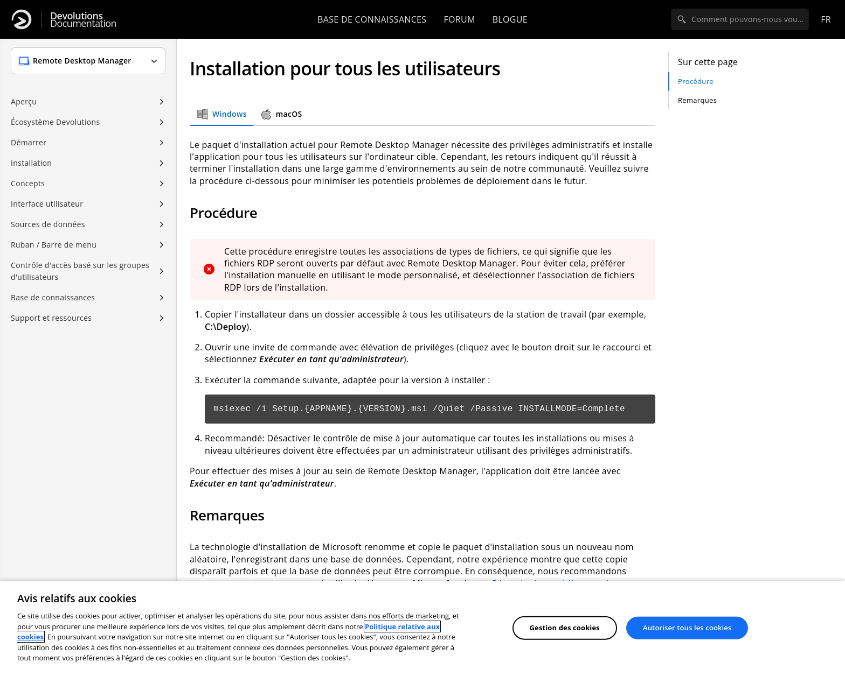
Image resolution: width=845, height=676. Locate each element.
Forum (459, 19)
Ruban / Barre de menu (53, 245)
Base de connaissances (371, 19)
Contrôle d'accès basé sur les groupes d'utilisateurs (80, 271)
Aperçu (24, 101)
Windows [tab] (221, 114)
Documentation (83, 19)
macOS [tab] (281, 114)
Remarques (697, 100)
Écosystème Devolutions (55, 122)
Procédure (696, 81)
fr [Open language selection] (826, 19)
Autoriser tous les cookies (687, 627)
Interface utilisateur (47, 204)
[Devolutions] (21, 19)
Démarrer (28, 142)
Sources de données (48, 224)
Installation (31, 163)
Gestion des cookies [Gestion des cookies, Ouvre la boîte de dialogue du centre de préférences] (565, 627)
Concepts (28, 183)
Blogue (510, 19)
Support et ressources (51, 318)
